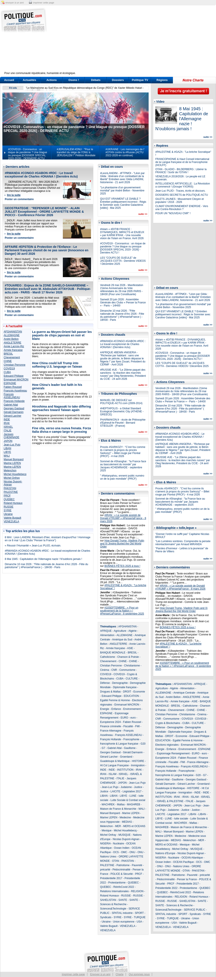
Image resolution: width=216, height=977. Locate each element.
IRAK (7, 423)
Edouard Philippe (13, 375)
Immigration (138, 765)
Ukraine (8, 514)
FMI (137, 726)
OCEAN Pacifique (183, 862)
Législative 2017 (132, 791)
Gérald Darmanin (13, 412)
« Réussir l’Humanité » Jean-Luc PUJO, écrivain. (33, 545)
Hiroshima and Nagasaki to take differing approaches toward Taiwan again (61, 408)
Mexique (106, 830)
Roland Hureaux (13, 503)
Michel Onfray (12, 477)
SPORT (139, 912)
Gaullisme (129, 748)
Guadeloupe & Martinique (115, 761)
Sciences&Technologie (113, 908)
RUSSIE (8, 506)
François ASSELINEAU (12, 396)
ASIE (130, 648)
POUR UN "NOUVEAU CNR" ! (173, 213)
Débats (95, 80)
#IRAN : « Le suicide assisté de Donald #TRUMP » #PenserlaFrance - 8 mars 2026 (123, 518)
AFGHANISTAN (13, 331)
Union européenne (123, 921)
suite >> (142, 214)
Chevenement (12, 357)
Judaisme (126, 787)
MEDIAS (127, 821)
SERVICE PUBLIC (194, 909)
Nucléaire (118, 843)
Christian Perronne (14, 364)
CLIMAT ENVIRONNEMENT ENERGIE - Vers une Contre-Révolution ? (181, 208)
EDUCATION (131, 695)
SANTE (122, 899)
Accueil (9, 80)
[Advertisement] (135, 41)
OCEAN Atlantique (192, 857)
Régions (161, 80)
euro (133, 717)
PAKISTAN (10, 488)
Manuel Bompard (13, 459)
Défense (105, 682)
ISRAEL (8, 426)
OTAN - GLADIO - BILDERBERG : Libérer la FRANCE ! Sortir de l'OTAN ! (181, 171)
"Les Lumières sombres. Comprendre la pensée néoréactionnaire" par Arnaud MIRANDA (182, 543)
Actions (51, 80)
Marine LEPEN (12, 463)
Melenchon (10, 470)
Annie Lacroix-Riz (14, 346)
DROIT (127, 691)
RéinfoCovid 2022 (123, 886)
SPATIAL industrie (122, 912)
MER (118, 826)
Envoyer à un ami (100, 974)
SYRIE (7, 510)
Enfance (116, 709)
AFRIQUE (106, 630)
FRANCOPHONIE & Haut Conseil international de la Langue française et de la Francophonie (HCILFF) (182, 162)
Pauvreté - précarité (198, 875)
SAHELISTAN (108, 899)
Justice (138, 787)
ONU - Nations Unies (177, 866)
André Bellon (11, 338)
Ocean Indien (121, 847)
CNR (114, 669)
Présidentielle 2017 (111, 878)
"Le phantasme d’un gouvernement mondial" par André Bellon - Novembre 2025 (122, 190)
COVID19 (9, 368)
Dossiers (118, 80)
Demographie (120, 682)
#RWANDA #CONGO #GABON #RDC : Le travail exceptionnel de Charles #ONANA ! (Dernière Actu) (41, 174)
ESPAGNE (10, 383)
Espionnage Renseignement (173, 753)
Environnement (132, 709)
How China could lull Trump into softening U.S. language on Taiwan (57, 364)
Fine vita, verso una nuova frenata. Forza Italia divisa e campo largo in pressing (61, 429)
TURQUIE (140, 917)
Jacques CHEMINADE (11, 436)
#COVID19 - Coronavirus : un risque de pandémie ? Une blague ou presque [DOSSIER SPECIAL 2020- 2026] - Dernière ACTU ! (122, 248)
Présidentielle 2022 (166, 888)
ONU (132, 852)
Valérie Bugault (12, 517)
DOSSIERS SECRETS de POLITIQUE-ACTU (181, 194)
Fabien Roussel (13, 386)
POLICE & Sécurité (121, 873)
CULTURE (132, 678)
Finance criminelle (110, 726)
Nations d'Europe (165, 853)
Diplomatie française (124, 687)
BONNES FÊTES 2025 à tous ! (122, 565)
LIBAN (7, 448)
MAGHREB (133, 804)
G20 (143, 743)
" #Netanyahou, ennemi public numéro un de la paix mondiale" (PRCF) (122, 477)
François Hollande (14, 401)
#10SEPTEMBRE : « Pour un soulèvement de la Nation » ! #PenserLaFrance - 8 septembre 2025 (122, 610)
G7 (103, 748)
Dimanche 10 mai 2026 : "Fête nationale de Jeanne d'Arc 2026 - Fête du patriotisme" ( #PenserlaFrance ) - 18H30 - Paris (46, 566)
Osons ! (73, 80)
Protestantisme (116, 882)
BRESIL (8, 353)
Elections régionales (167, 744)
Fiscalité (128, 726)
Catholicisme (107, 656)
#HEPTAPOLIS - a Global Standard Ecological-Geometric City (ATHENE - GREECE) (121, 411)
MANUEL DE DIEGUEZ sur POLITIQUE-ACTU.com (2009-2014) (121, 402)
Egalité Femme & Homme (115, 700)
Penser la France (187, 879)
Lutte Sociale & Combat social (127, 800)
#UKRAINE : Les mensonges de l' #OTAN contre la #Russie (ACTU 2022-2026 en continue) (125, 152)
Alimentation (107, 635)
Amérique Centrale (184, 692)
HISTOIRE (138, 761)
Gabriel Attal (11, 404)
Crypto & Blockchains (167, 723)
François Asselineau (15, 390)
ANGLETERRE (12, 342)
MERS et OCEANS (134, 826)
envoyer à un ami (14, 2)
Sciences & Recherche (113, 904)
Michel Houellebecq (15, 474)
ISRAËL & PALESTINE (170, 801)
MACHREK (108, 804)
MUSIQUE (125, 834)
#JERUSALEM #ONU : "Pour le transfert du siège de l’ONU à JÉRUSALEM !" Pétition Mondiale (76, 152)
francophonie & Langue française (119, 743)
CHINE (8, 361)
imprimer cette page (43, 2)
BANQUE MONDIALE (112, 652)
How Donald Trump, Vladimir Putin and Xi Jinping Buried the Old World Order (122, 543)
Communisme (127, 669)
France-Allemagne (110, 730)
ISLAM (112, 774)
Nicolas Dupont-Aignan (126, 839)
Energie (104, 709)
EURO (124, 717)
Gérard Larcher (12, 415)
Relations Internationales (114, 891)
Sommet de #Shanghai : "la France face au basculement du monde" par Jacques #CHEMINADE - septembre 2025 (123, 466)
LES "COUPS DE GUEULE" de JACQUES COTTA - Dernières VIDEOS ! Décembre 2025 (123, 260)
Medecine (125, 817)
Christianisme (132, 665)
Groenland (126, 756)
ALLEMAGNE (11, 335)
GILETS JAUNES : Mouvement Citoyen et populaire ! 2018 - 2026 (179, 200)
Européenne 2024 (110, 722)
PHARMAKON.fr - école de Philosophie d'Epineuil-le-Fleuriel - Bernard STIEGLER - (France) (122, 422)
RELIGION (137, 891)
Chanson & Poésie (128, 656)
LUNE (132, 795)
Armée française (13, 350)
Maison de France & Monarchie (118, 808)
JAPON (8, 440)
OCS (116, 852)
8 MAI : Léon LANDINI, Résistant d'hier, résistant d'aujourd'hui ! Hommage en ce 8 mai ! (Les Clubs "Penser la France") (47, 539)
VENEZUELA (11, 521)
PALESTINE (11, 491)
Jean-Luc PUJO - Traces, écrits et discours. (180, 190)
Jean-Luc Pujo (12, 444)
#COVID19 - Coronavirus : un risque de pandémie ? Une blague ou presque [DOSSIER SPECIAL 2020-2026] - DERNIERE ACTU (27, 154)
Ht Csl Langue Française (114, 765)
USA (139, 921)
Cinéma (104, 669)
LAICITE (115, 791)
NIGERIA (105, 843)
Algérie (132, 630)
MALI (7, 455)
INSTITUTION (125, 769)
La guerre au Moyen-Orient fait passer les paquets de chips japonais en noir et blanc (62, 335)
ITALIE (7, 430)
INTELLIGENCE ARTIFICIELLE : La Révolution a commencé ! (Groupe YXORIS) (182, 185)
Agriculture (120, 630)
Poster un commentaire (19, 199)
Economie (139, 691)
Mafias (121, 804)
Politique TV (140, 80)
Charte (119, 974)
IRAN (103, 774)
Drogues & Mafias (110, 691)
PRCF (7, 495)
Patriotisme (123, 865)
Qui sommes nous (139, 974)
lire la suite (14, 195)
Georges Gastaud (14, 408)
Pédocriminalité (121, 869)
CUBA (7, 372)
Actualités (29, 80)
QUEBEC (9, 499)
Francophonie (131, 739)
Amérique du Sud (122, 639)
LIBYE (7, 452)
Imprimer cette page (73, 974)
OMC (124, 852)
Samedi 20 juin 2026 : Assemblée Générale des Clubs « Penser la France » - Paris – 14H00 (123, 302)
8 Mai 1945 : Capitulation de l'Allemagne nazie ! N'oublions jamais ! (43, 559)
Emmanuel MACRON (16, 379)
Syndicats (105, 917)
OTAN (115, 860)
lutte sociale (181, 818)
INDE (7, 419)
